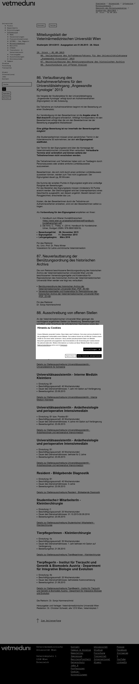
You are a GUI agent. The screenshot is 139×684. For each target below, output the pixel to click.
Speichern (70, 356)
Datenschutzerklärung (44, 345)
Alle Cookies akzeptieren (89, 356)
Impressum (63, 345)
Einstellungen (90, 349)
